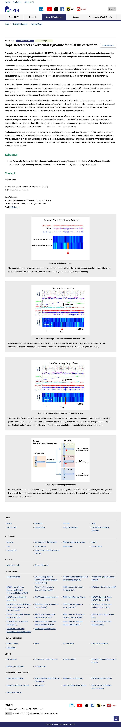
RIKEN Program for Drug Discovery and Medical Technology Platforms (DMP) (17, 590)
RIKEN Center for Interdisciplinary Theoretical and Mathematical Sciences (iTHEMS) (19, 607)
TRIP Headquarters (13, 577)
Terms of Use (11, 527)
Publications (11, 648)
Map (8, 546)
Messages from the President (46, 542)
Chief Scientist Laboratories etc (46, 597)
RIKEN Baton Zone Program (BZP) (104, 587)
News (37, 643)
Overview (10, 542)
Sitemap (66, 523)
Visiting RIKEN (11, 550)
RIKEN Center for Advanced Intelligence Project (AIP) (101, 605)
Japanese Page (108, 45)
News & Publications (20, 24)
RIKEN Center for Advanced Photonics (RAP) (101, 623)
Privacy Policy (40, 527)
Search (111, 9)
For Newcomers (40, 666)
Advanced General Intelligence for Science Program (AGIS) (75, 578)
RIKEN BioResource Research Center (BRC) (17, 623)
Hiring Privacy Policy (70, 527)
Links (93, 523)
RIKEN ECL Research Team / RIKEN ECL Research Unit (102, 598)
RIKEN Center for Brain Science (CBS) (103, 615)
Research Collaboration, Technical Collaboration (47, 679)
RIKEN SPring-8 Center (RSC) (45, 629)
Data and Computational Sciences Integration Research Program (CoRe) (46, 580)
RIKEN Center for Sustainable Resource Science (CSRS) (45, 623)
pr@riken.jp (14, 207)
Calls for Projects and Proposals (74, 685)
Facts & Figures (40, 546)
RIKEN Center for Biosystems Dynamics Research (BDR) (73, 615)
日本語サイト (29, 2)
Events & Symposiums (100, 643)
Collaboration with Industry (73, 678)
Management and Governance (74, 542)
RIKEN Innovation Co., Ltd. (102, 678)
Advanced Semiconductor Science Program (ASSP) (44, 588)
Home (7, 24)
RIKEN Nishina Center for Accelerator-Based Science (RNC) (19, 630)
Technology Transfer (14, 692)
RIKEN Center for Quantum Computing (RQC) (73, 605)
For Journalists (68, 643)
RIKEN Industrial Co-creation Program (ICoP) (73, 588)
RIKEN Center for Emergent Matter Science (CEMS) (73, 623)
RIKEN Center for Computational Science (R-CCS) (46, 605)
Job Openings (12, 659)
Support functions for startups (18, 685)
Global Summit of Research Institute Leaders (102, 686)
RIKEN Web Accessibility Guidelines (100, 528)
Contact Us (17, 2)
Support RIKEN (97, 546)
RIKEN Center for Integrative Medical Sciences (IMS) (45, 615)
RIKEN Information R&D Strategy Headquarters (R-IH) (18, 615)
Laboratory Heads (13, 565)
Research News (36, 24)
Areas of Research (42, 565)
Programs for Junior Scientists (46, 659)
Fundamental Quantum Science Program (103, 578)
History (94, 542)
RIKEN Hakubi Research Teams (74, 597)
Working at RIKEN (69, 659)
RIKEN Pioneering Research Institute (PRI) (16, 598)
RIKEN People (68, 546)
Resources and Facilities (15, 678)
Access (7, 2)
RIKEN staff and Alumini (15, 666)
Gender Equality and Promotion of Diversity (47, 551)
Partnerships (39, 685)
